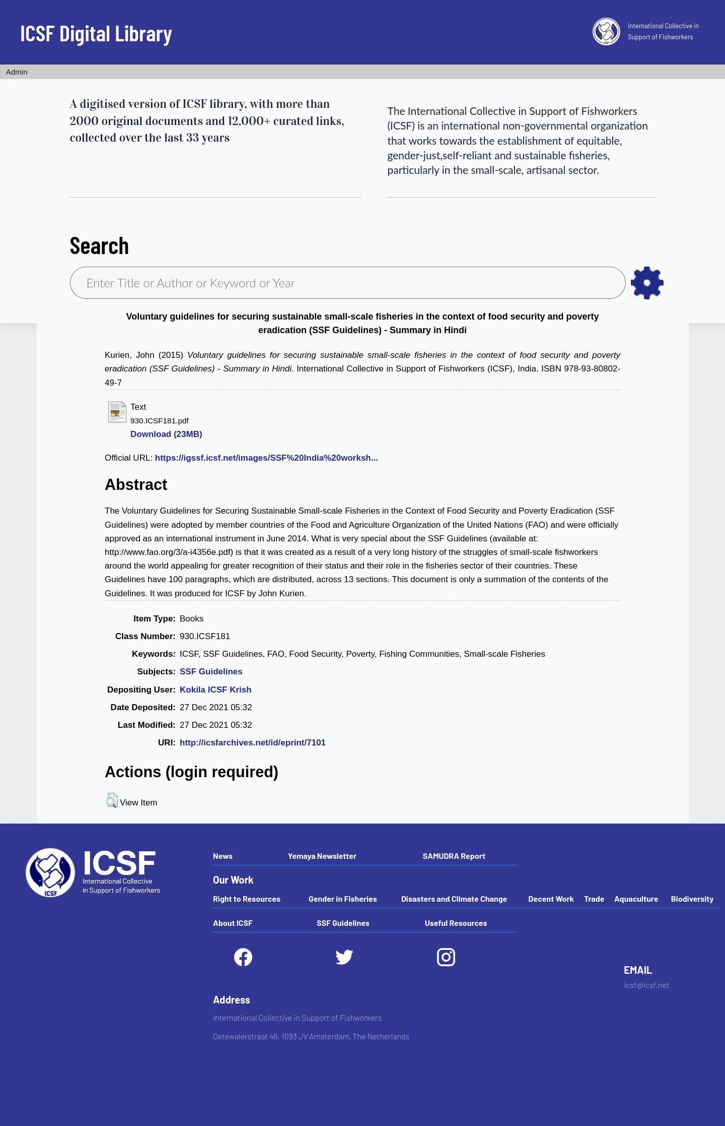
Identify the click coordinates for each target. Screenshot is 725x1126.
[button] (112, 800)
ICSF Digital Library (96, 32)
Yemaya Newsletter (322, 855)
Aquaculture (636, 898)
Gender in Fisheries (343, 898)
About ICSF (233, 922)
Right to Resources (246, 898)
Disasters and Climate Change (454, 898)
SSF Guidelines (211, 671)
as (647, 283)
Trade (594, 898)
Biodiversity (692, 898)
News (223, 855)
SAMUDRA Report (454, 855)
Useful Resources (456, 922)
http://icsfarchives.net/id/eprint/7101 (253, 742)
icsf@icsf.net (646, 984)
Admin (17, 72)
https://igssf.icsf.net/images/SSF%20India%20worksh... (266, 458)
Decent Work (551, 898)
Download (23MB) (166, 434)
